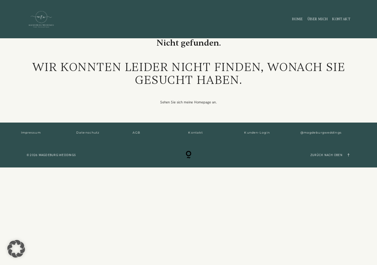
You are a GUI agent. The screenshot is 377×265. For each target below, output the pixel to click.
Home (297, 19)
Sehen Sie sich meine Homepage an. (188, 102)
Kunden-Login (256, 132)
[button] (16, 249)
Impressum (31, 132)
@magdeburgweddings (321, 132)
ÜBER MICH (317, 19)
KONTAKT (341, 19)
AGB (136, 132)
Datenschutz (87, 132)
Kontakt (195, 132)
